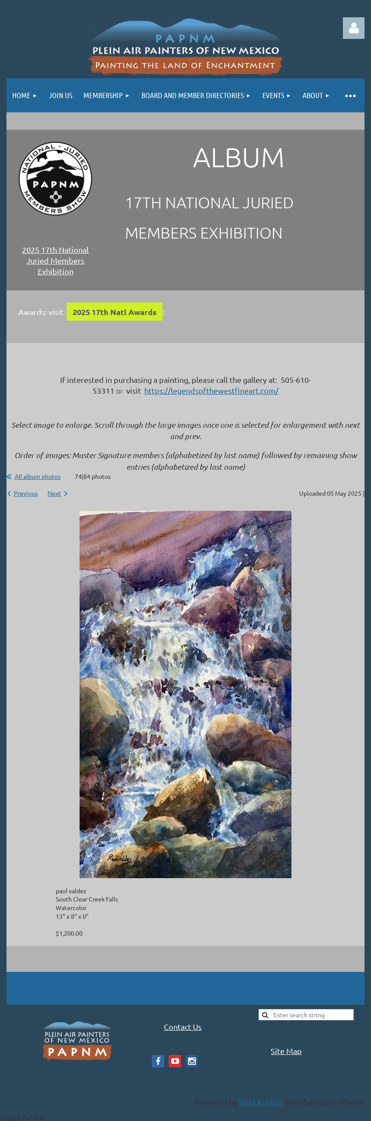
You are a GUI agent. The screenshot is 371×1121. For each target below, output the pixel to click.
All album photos (38, 476)
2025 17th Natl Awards (115, 312)
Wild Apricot (261, 1101)
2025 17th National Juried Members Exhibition (55, 260)
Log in (354, 28)
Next (54, 493)
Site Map (286, 1050)
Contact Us (182, 1026)
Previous (26, 493)
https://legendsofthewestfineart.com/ (211, 390)
